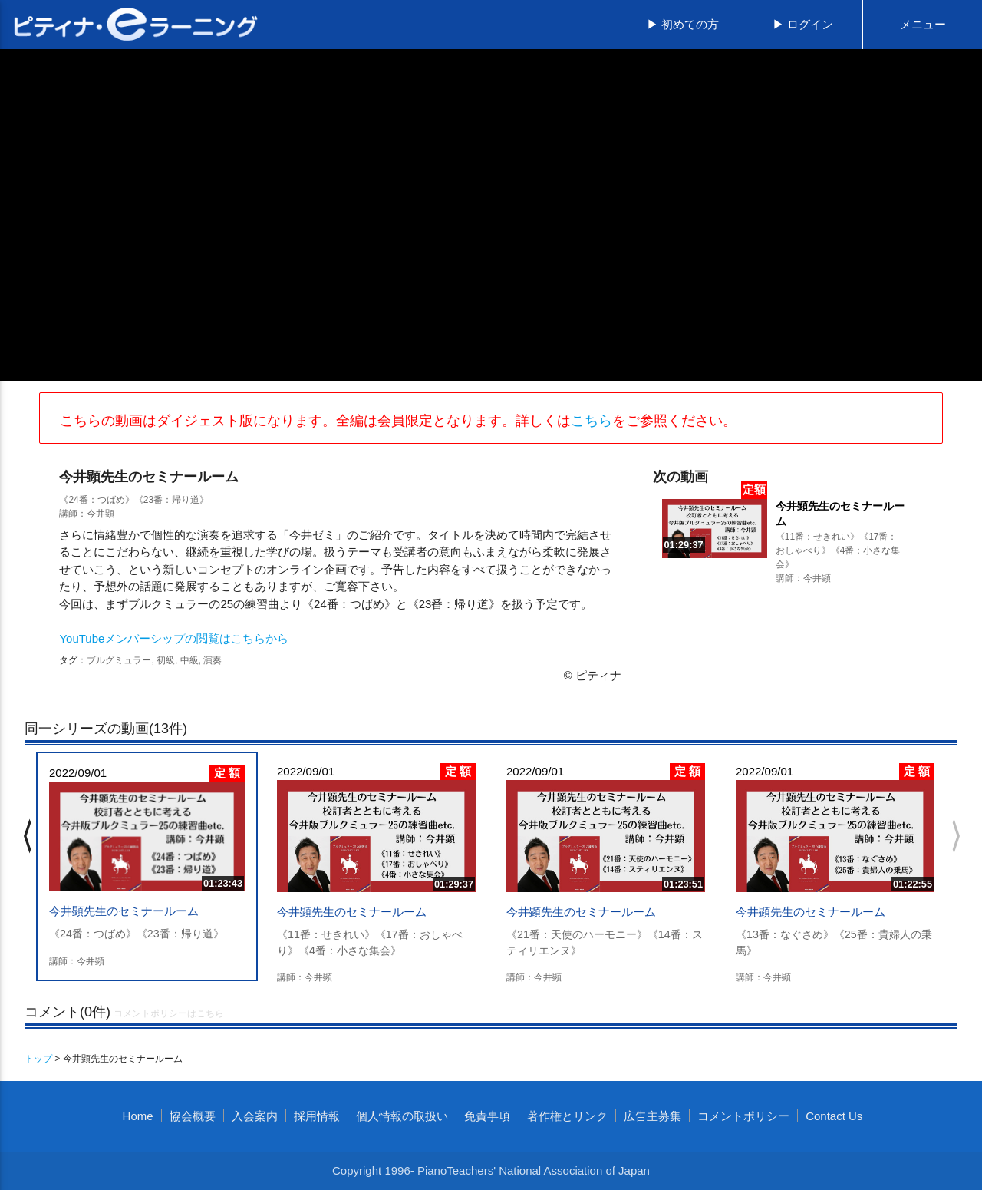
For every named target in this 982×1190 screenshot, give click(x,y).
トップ (38, 1058)
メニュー (923, 24)
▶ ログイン (803, 24)
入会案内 (255, 1115)
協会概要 (193, 1115)
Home (138, 1115)
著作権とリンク (567, 1115)
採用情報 (317, 1115)
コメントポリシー (743, 1115)
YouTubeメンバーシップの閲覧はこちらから (173, 638)
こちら (591, 420)
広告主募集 (652, 1115)
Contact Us (834, 1115)
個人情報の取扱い (402, 1115)
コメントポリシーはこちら (169, 1013)
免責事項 (487, 1115)
